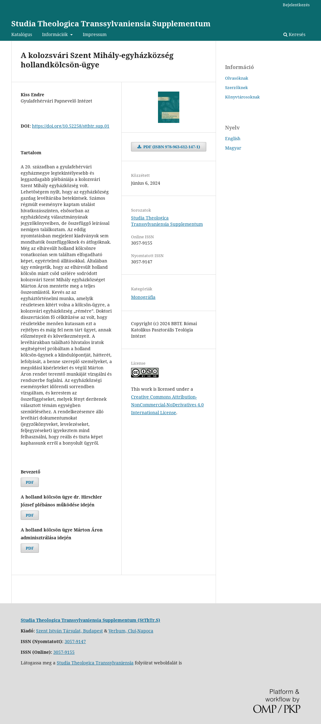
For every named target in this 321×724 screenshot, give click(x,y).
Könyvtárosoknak (242, 97)
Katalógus (21, 34)
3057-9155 (64, 652)
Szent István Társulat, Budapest (69, 631)
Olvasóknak (236, 78)
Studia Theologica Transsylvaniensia (95, 663)
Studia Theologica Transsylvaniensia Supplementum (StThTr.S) (90, 620)
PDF (30, 482)
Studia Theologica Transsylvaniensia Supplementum (111, 23)
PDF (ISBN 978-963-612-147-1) (171, 147)
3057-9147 (75, 641)
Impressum (95, 34)
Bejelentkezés (296, 5)
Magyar (233, 148)
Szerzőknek (236, 87)
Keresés (294, 34)
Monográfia (143, 297)
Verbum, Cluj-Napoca (130, 631)
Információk (55, 34)
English (232, 138)
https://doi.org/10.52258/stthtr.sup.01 (70, 126)
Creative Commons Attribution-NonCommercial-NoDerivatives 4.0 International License (167, 404)
